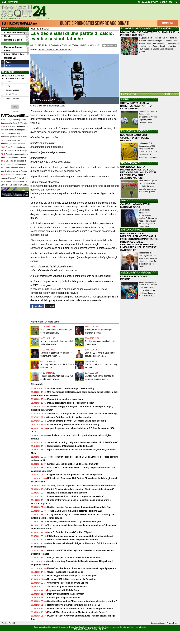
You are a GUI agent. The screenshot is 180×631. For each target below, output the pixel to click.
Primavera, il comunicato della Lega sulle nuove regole (74, 521)
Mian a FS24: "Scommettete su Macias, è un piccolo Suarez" (77, 612)
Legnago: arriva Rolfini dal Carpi (63, 590)
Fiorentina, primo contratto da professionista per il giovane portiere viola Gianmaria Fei (14, 157)
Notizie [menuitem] (6, 36)
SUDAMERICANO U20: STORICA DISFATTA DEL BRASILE (134, 138)
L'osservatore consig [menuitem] (13, 32)
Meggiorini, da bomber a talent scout (65, 399)
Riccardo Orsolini (12, 90)
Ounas (8, 81)
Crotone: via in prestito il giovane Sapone (67, 583)
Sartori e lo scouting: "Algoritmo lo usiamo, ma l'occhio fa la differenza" (82, 442)
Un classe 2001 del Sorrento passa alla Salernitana (72, 579)
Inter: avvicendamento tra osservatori (65, 594)
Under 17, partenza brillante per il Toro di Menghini (72, 575)
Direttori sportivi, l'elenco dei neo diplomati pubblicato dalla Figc (79, 507)
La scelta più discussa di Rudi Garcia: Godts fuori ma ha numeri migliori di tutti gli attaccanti (15, 164)
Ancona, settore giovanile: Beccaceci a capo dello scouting (76, 421)
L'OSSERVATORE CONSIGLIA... (136, 28)
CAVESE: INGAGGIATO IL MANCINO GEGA (135, 205)
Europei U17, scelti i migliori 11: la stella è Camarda (72, 464)
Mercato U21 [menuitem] (9, 58)
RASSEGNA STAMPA (131, 230)
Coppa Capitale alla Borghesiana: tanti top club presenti (74, 474)
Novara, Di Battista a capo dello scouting (67, 493)
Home (5, 28)
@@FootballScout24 (90, 45)
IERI (176, 94)
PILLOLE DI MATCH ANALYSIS (136, 273)
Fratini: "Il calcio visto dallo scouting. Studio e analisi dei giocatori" (80, 489)
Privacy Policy (172, 623)
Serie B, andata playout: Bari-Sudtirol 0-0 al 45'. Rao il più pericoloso (14, 150)
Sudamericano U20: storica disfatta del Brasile (70, 446)
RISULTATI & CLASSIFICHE (134, 131)
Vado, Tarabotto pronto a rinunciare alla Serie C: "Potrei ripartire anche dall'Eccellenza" (13, 123)
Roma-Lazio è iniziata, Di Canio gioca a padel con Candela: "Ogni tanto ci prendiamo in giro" (15, 184)
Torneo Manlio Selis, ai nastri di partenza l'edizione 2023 (74, 511)
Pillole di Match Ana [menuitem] (13, 54)
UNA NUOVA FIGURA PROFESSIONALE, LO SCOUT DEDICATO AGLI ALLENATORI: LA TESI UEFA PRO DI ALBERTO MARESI (138, 172)
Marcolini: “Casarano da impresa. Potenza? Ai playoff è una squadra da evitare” (13, 178)
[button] (15, 107)
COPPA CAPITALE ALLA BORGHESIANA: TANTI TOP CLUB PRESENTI (136, 106)
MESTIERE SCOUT (130, 163)
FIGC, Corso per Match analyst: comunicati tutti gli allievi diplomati (80, 536)
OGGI (167, 94)
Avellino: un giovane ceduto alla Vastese (67, 586)
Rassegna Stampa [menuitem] (12, 47)
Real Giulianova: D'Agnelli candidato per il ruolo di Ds (73, 605)
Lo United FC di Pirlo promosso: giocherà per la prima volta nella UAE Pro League (14, 136)
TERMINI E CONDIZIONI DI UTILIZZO (90, 629)
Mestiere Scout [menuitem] (10, 43)
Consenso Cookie (157, 623)
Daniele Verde (11, 94)
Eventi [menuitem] (6, 51)
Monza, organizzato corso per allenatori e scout (70, 403)
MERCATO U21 (128, 200)
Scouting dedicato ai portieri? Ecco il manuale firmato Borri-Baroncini (81, 485)
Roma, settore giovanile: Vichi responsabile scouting (73, 424)
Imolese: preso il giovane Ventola (63, 597)
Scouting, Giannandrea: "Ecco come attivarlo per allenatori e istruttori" (82, 601)
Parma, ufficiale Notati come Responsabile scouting (72, 540)
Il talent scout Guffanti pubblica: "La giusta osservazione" (75, 496)
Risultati (15, 112)
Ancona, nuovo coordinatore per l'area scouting (70, 388)
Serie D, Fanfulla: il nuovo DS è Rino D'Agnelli (70, 532)
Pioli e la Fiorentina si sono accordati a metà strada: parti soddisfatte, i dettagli (14, 129)
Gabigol (8, 86)
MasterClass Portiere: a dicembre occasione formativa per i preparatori (82, 568)
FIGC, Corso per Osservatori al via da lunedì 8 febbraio (74, 557)
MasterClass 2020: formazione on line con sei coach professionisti (80, 608)
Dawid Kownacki (12, 98)
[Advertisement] (150, 74)
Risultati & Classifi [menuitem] (12, 40)
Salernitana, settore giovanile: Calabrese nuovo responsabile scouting (82, 413)
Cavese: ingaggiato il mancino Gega (65, 572)
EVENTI (125, 99)
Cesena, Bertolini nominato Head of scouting (69, 417)
